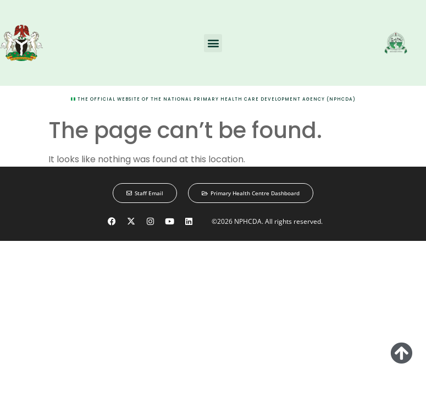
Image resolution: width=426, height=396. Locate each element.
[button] (213, 43)
